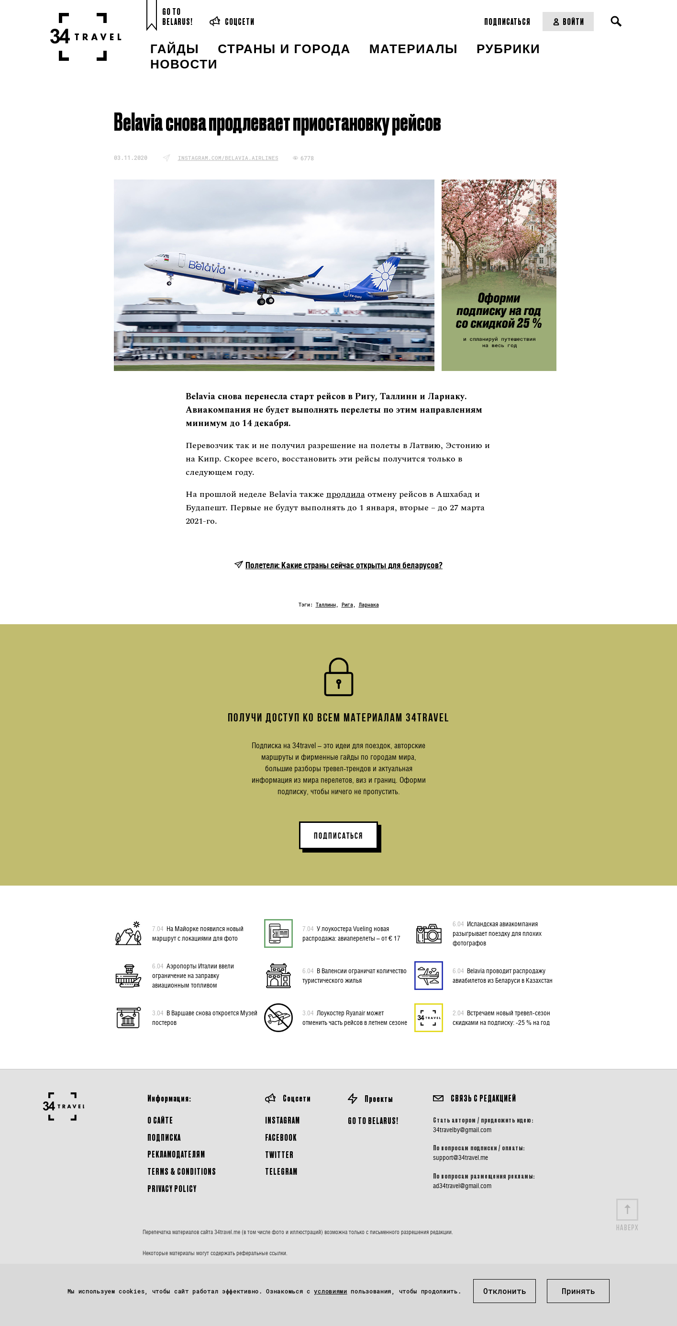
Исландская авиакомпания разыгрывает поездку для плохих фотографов (497, 933)
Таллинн (326, 605)
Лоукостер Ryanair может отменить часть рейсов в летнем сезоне (354, 1017)
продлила (345, 494)
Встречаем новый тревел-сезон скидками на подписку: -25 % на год (501, 1017)
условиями (330, 1291)
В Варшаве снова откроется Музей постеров (204, 1017)
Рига (347, 605)
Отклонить (504, 1291)
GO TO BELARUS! (373, 1120)
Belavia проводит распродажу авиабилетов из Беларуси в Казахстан (503, 975)
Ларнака (369, 605)
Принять (578, 1291)
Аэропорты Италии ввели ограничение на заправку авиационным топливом (193, 975)
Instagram (282, 1119)
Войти (568, 21)
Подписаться (507, 21)
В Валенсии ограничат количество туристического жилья (354, 975)
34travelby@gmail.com (462, 1130)
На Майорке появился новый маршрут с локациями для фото (198, 933)
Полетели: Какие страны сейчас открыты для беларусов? (344, 565)
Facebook (281, 1137)
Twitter (279, 1154)
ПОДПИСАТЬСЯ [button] (338, 836)
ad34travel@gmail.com (462, 1186)
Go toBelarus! (177, 16)
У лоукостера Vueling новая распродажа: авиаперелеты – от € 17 (351, 933)
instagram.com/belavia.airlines (228, 157)
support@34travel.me (460, 1157)
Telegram (281, 1171)
